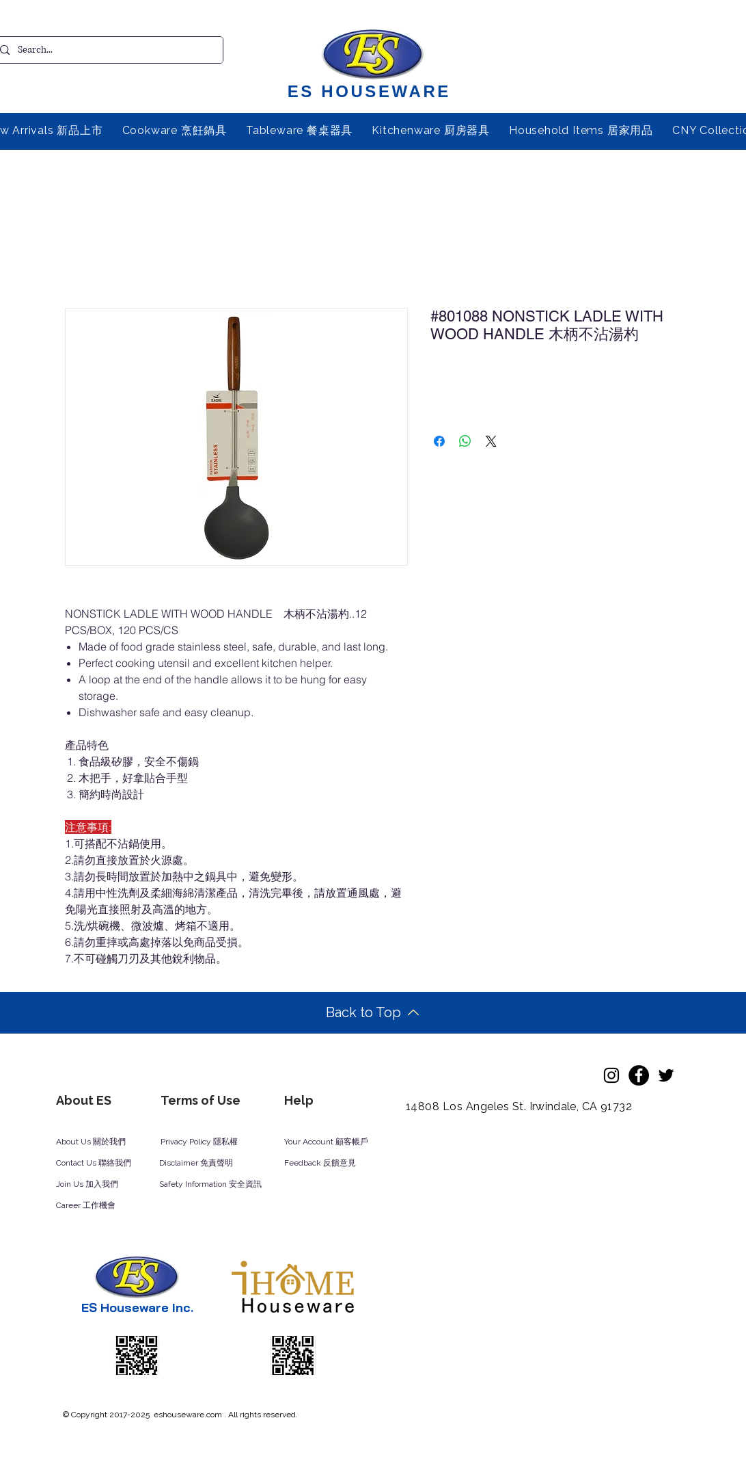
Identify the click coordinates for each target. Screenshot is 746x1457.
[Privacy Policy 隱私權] (206, 1142)
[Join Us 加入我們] (103, 1184)
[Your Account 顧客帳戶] (339, 1142)
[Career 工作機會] (103, 1206)
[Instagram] (611, 1075)
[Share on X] (491, 441)
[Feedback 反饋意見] (335, 1163)
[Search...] (106, 50)
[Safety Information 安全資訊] (223, 1184)
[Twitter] (666, 1075)
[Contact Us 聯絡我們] (112, 1163)
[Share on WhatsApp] (465, 441)
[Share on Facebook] (439, 441)
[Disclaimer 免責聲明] (205, 1163)
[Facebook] (638, 1075)
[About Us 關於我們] (102, 1142)
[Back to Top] (373, 1013)
